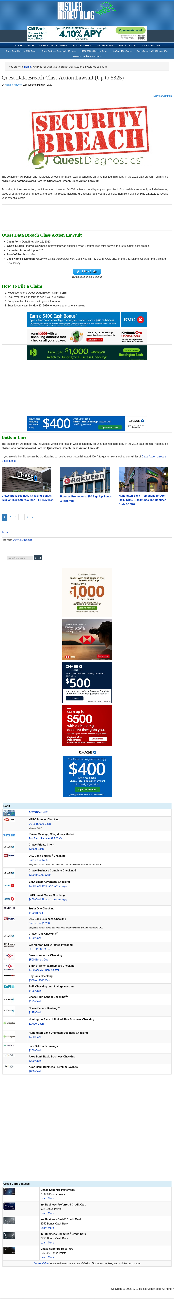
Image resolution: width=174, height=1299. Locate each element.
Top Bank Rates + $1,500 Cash (47, 839)
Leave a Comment (163, 95)
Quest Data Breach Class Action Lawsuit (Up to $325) (63, 78)
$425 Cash (35, 991)
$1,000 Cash (36, 1024)
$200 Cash (35, 1051)
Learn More (47, 1199)
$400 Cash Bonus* (48, 886)
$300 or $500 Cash (40, 875)
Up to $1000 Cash (39, 949)
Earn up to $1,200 (39, 923)
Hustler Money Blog (87, 11)
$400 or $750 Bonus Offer (44, 970)
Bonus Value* (41, 1263)
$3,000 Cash (36, 849)
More (5, 533)
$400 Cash (35, 938)
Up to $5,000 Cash (40, 824)
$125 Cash (35, 1001)
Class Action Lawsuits (22, 540)
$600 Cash (35, 1071)
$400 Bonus (36, 913)
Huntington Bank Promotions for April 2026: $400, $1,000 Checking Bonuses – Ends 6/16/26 (143, 500)
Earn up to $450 (38, 860)
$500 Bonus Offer (39, 960)
